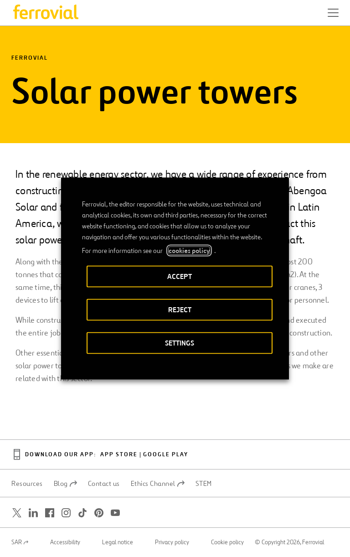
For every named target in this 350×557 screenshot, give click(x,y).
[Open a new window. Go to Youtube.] (115, 513)
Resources (27, 484)
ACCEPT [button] (179, 276)
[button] (333, 12)
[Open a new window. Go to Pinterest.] (98, 513)
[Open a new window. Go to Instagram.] (66, 513)
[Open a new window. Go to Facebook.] (49, 513)
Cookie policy (227, 542)
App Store (119, 454)
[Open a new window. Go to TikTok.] (82, 513)
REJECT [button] (179, 310)
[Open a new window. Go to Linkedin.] (33, 513)
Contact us (104, 484)
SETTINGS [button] (179, 343)
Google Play (165, 454)
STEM (204, 484)
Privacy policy (172, 542)
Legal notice (117, 542)
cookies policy (189, 250)
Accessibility (65, 542)
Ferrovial (29, 58)
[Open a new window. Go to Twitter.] (16, 513)
